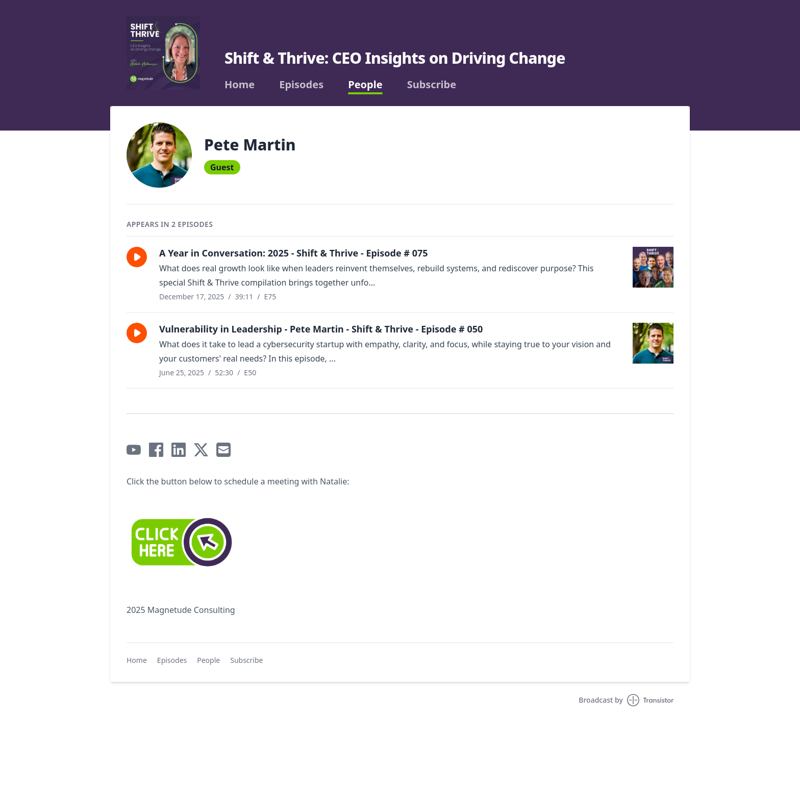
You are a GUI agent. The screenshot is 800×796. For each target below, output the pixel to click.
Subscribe (432, 85)
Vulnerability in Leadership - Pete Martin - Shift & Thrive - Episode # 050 (321, 329)
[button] (137, 257)
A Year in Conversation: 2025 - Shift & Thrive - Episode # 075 (293, 253)
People (365, 85)
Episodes (301, 85)
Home (239, 85)
